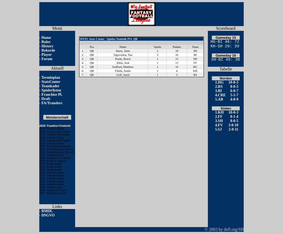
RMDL (47, 211)
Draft (45, 99)
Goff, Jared (122, 74)
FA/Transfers (51, 103)
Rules (45, 42)
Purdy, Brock (123, 58)
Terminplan (50, 78)
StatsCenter (50, 82)
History (47, 46)
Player (46, 55)
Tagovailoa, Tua (122, 54)
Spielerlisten (51, 90)
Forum (46, 59)
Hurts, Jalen (123, 50)
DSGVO (48, 215)
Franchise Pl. (51, 95)
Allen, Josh (123, 62)
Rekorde (48, 50)
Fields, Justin (123, 70)
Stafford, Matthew (123, 66)
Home (46, 38)
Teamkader (50, 86)
